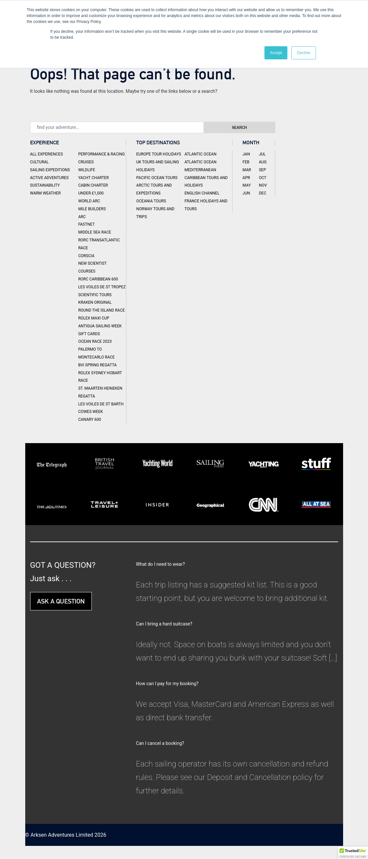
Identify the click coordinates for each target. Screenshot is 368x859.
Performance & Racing (101, 154)
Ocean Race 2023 (95, 341)
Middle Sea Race (94, 232)
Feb (245, 162)
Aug (263, 162)
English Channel (202, 193)
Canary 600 (89, 419)
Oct (262, 177)
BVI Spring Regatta (97, 365)
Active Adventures (49, 177)
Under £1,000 (91, 193)
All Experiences (46, 154)
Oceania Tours (151, 201)
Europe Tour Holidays (158, 154)
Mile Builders (92, 209)
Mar (246, 170)
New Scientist (92, 263)
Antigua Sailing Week (100, 326)
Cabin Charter (93, 185)
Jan (246, 154)
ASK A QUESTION (61, 601)
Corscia (86, 256)
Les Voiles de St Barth (101, 404)
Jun (246, 193)
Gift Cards (89, 334)
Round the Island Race (101, 310)
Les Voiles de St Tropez (102, 287)
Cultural (39, 162)
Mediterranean (200, 170)
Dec (262, 193)
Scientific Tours (95, 295)
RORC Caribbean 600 (98, 279)
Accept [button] (276, 53)
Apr (246, 177)
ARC (82, 217)
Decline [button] (303, 53)
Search (245, 127)
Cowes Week (90, 411)
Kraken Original (95, 302)
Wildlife (86, 170)
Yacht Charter (93, 177)
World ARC (89, 201)
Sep (262, 170)
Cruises (86, 162)
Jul (262, 154)
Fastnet (86, 224)
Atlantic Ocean (200, 154)
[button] (353, 853)
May (246, 185)
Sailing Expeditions (50, 170)
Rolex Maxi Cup (93, 318)
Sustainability (45, 185)
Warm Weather (45, 193)
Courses (86, 271)
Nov (263, 185)
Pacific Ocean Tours (157, 177)
